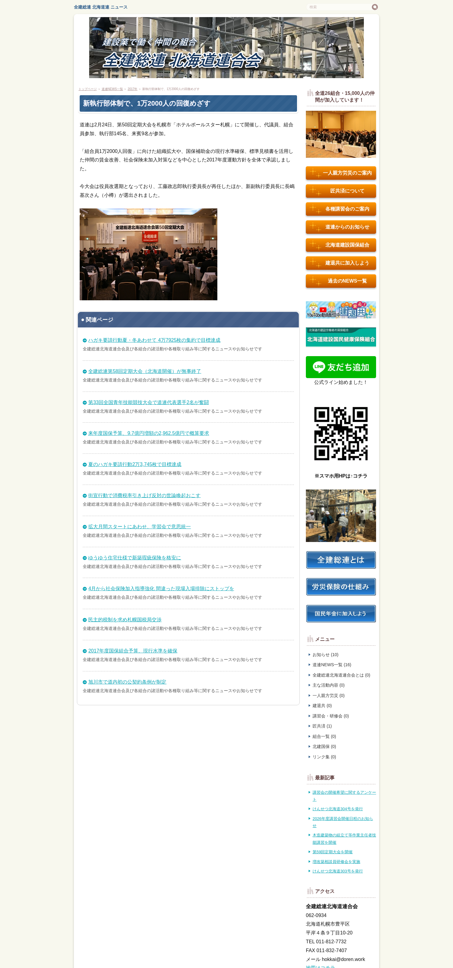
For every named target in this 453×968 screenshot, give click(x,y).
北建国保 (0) (324, 746)
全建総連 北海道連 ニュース (101, 7)
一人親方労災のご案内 (341, 173)
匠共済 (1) (322, 726)
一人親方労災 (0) (329, 695)
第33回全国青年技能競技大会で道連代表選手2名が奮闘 (148, 402)
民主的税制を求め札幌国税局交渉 (124, 619)
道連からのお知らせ (339, 227)
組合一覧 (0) (324, 736)
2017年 (132, 89)
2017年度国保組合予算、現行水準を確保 (132, 650)
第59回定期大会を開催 (333, 852)
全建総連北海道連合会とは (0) (341, 675)
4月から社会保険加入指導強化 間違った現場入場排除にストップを (161, 588)
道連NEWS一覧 (112, 89)
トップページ (87, 89)
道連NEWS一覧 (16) (332, 664)
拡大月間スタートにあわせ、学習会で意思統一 (139, 526)
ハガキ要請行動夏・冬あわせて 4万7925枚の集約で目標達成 (154, 340)
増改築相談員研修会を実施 (336, 861)
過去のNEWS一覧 (338, 281)
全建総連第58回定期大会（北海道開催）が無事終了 (144, 371)
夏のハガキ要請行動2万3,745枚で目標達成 (134, 464)
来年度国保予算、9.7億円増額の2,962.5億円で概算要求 (148, 433)
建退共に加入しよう (339, 263)
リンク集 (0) (324, 756)
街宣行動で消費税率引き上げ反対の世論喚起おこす (144, 495)
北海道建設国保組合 (339, 245)
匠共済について (337, 191)
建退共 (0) (322, 705)
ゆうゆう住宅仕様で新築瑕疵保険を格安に (134, 557)
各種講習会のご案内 (339, 209)
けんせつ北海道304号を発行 (338, 809)
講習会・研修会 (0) (331, 715)
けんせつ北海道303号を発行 (338, 871)
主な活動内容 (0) (329, 685)
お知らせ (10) (326, 654)
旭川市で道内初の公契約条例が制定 (127, 681)
